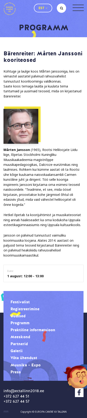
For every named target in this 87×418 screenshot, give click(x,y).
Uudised (18, 315)
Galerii (16, 350)
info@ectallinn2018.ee (23, 390)
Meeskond (20, 336)
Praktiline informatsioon (32, 329)
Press (15, 372)
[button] (43, 8)
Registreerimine (24, 308)
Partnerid (19, 343)
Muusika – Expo (25, 365)
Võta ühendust (23, 357)
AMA (6, 412)
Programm (19, 322)
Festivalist (20, 301)
